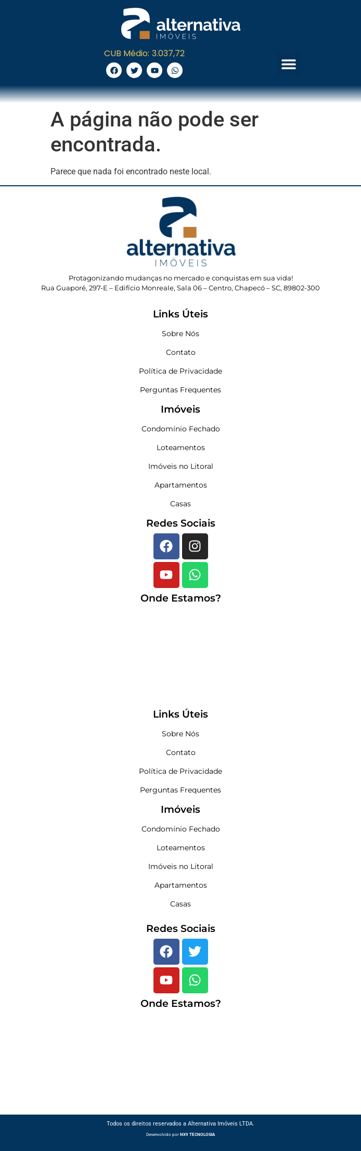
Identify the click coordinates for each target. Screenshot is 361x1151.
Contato (181, 352)
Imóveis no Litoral (180, 466)
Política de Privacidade (180, 371)
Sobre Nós (180, 333)
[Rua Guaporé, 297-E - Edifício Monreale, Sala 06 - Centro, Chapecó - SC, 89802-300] (180, 656)
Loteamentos (181, 447)
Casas (180, 503)
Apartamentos (180, 485)
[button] (289, 63)
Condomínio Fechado (180, 428)
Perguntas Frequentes (180, 389)
